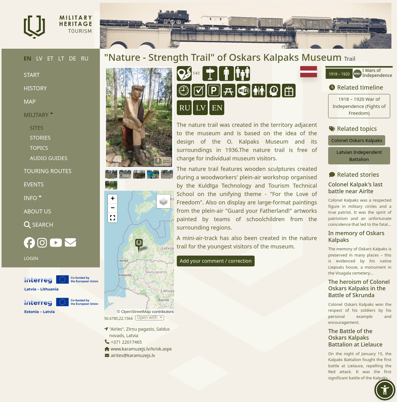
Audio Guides (48, 158)
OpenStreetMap (136, 311)
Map (30, 101)
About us (37, 211)
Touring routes (48, 171)
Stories (40, 137)
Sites (36, 127)
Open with (147, 317)
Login (31, 258)
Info (33, 198)
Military (38, 114)
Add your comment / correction (216, 260)
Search (38, 224)
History (35, 88)
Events (34, 184)
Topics (39, 147)
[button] (139, 246)
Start (32, 74)
